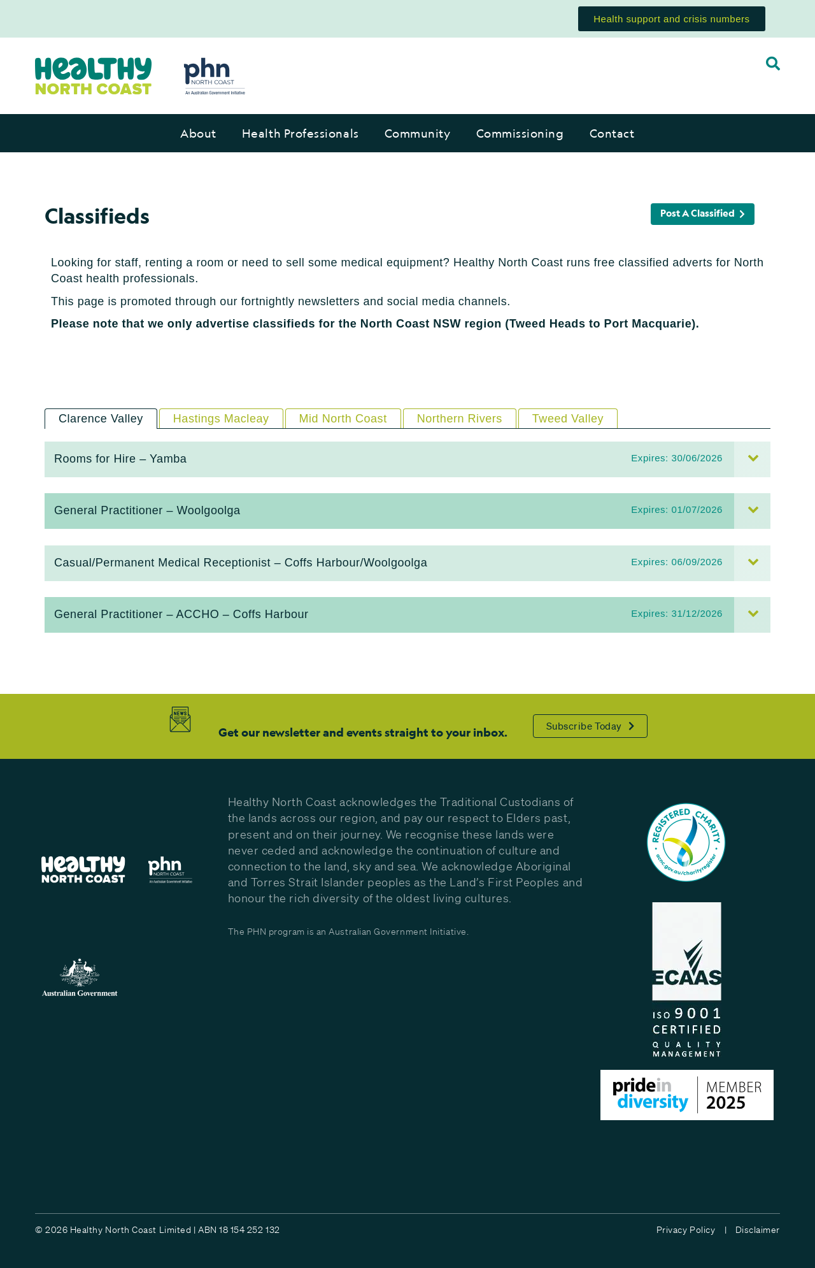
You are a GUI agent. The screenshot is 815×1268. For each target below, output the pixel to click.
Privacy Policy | (691, 1230)
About (198, 133)
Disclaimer (757, 1230)
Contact (612, 133)
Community (418, 133)
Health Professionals (300, 133)
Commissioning (520, 133)
